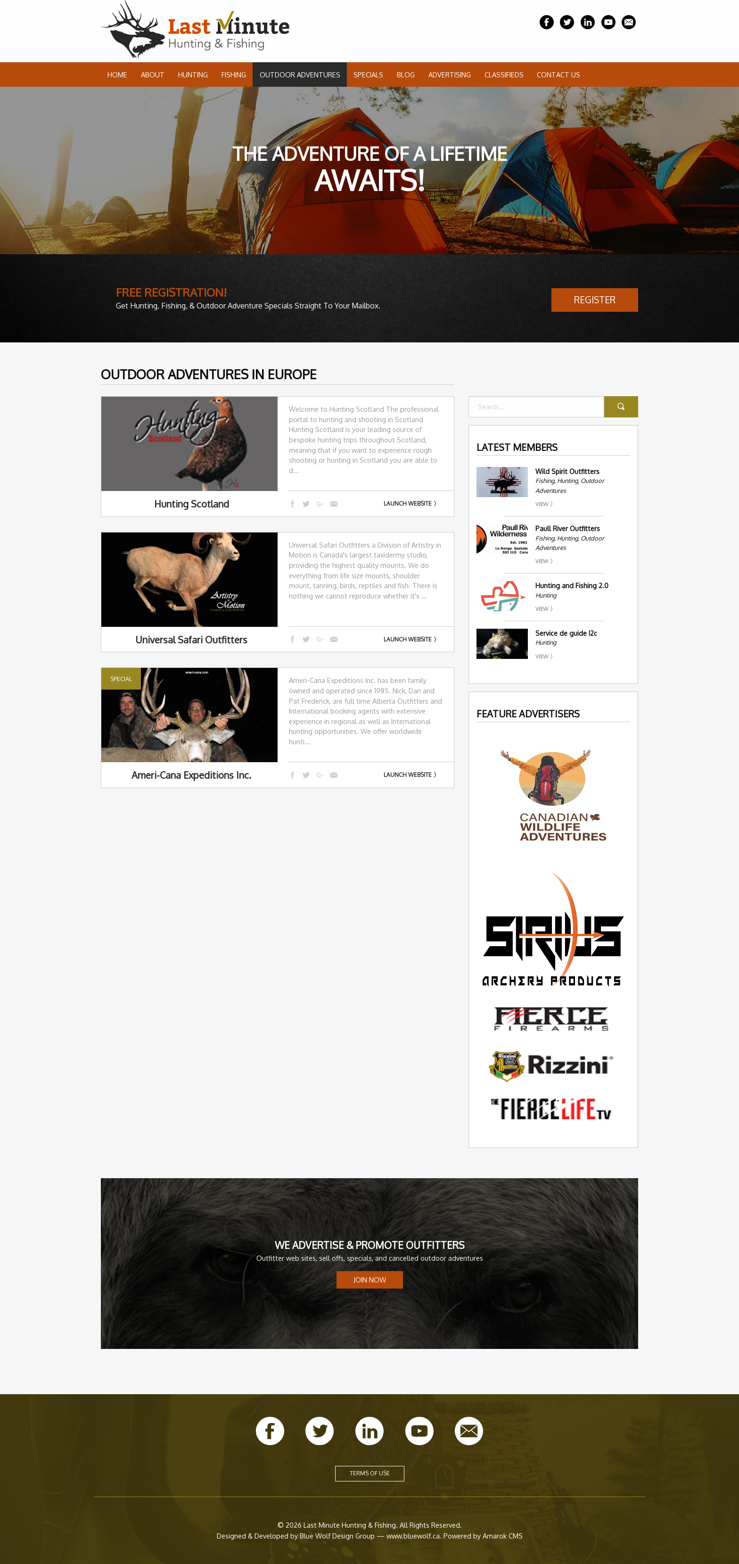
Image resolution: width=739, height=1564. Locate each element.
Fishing (234, 74)
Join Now (369, 1279)
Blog (406, 74)
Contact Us (558, 74)
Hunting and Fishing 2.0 (571, 586)
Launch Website (408, 503)
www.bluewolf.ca (413, 1535)
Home (117, 74)
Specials (368, 74)
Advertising (449, 74)
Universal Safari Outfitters (191, 639)
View (541, 503)
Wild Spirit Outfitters (567, 471)
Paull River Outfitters (567, 528)
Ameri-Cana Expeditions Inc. (191, 775)
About (152, 74)
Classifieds (504, 74)
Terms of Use (370, 1473)
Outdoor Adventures (300, 74)
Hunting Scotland (191, 504)
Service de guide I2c (566, 633)
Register (595, 300)
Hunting (193, 74)
